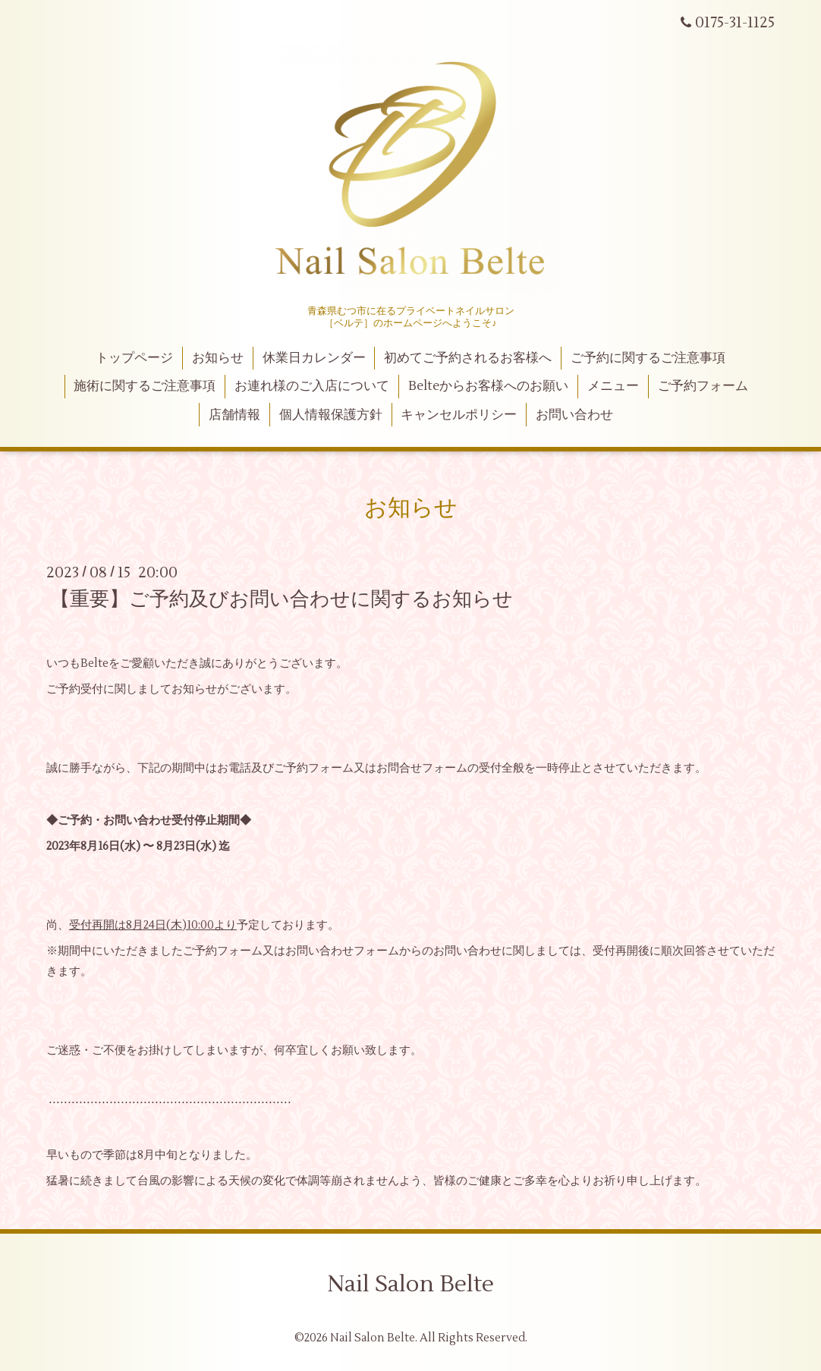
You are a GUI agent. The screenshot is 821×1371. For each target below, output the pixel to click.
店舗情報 (234, 415)
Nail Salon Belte (410, 1284)
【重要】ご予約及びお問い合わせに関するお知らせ (281, 599)
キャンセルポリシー (459, 415)
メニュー (613, 386)
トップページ (134, 358)
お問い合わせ (574, 415)
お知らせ (218, 358)
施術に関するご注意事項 (144, 386)
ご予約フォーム (703, 386)
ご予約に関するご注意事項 (648, 358)
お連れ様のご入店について (311, 386)
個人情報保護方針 (330, 415)
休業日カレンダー (314, 358)
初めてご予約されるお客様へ (468, 358)
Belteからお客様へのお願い (488, 386)
